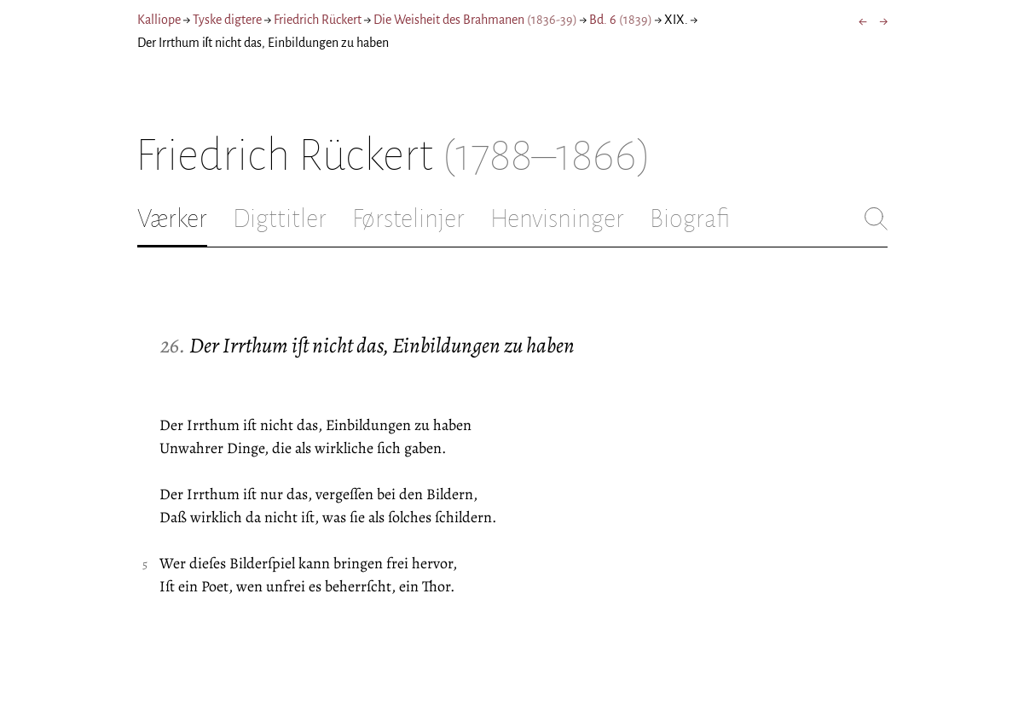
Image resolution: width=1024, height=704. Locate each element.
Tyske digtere (227, 19)
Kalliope (159, 19)
